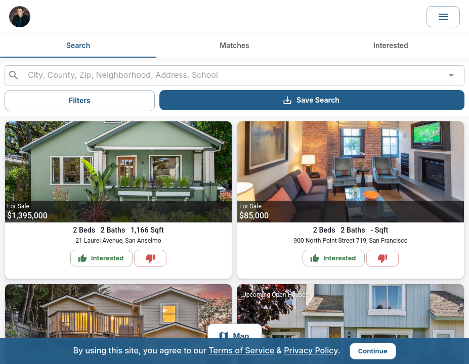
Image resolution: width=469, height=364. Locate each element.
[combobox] (234, 75)
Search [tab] (78, 45)
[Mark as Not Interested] (150, 258)
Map (233, 336)
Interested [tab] (390, 45)
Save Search (310, 100)
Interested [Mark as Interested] (101, 258)
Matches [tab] (234, 45)
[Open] (451, 75)
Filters (80, 100)
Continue (373, 351)
